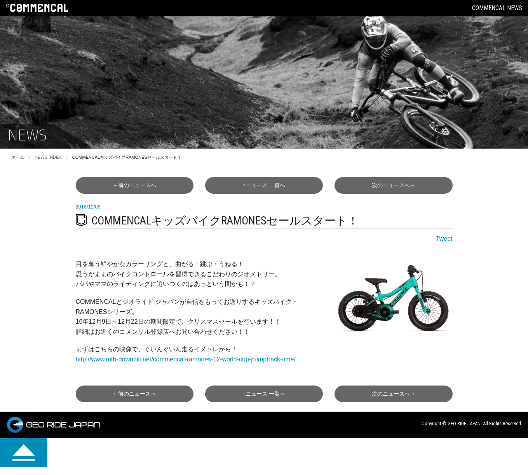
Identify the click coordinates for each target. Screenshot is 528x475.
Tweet (444, 238)
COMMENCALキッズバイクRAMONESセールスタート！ (126, 157)
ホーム (17, 157)
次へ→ (393, 185)
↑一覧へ (264, 185)
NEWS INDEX (48, 157)
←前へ (134, 185)
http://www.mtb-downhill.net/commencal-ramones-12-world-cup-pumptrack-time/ (186, 359)
